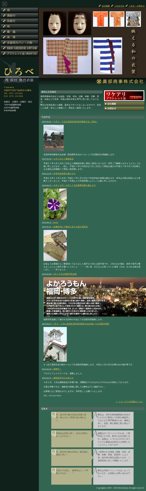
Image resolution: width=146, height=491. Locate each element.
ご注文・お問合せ (137, 6)
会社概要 (106, 6)
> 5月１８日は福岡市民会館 (64, 274)
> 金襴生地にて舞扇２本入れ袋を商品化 (70, 227)
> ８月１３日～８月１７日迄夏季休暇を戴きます (74, 185)
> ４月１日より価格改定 (63, 159)
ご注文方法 (119, 6)
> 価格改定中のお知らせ (63, 378)
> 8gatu (55, 222)
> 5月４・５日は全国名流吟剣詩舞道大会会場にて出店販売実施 (80, 324)
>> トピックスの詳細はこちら (129, 401)
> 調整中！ (57, 369)
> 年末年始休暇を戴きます (64, 173)
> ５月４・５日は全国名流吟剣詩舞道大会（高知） (75, 121)
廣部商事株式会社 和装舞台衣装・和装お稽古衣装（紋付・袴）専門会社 (4, 4)
